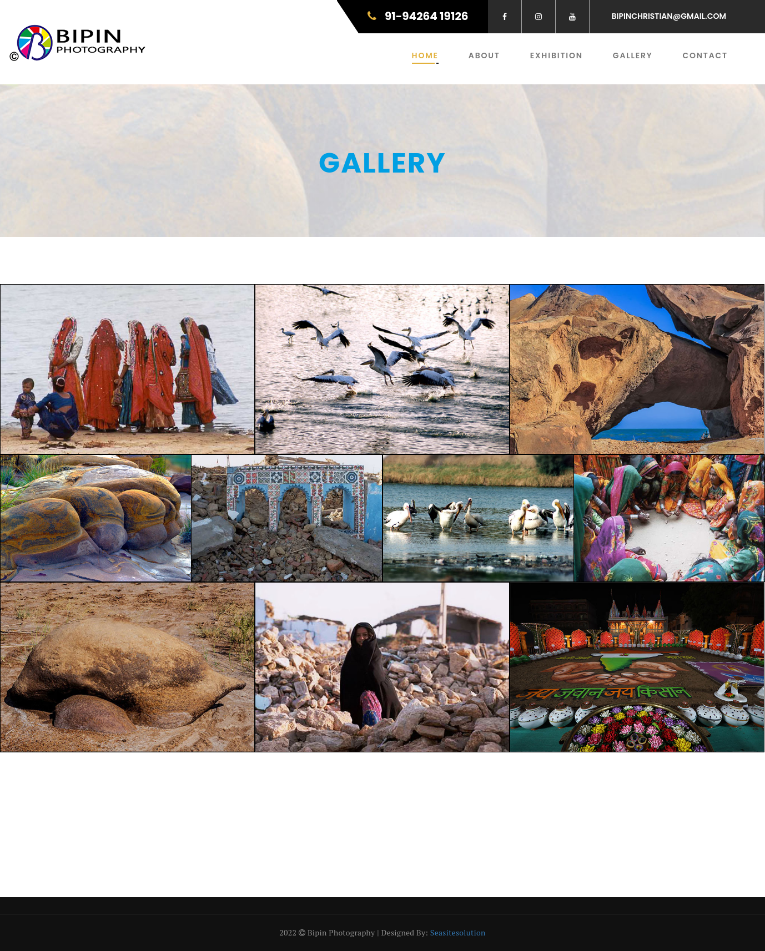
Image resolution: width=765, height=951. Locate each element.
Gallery (633, 55)
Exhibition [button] (556, 55)
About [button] (484, 55)
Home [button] (425, 55)
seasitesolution (458, 932)
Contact (705, 55)
